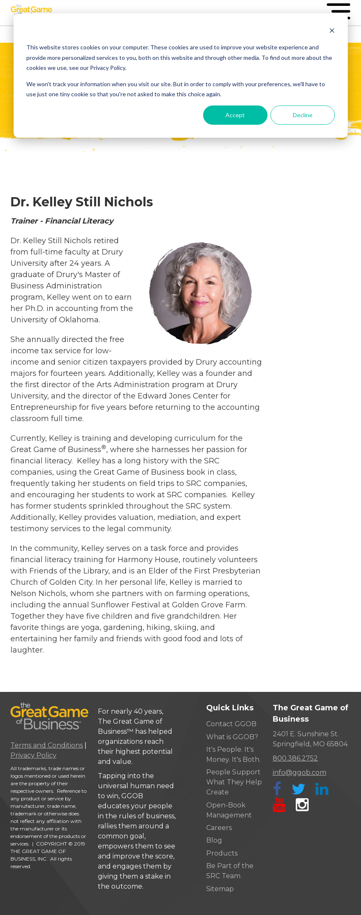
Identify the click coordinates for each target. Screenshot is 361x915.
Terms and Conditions (46, 745)
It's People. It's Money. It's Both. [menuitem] (233, 754)
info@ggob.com (299, 772)
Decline (302, 114)
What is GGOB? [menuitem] (232, 737)
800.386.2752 (295, 758)
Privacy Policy (33, 755)
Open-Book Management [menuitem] (229, 810)
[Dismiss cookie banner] (332, 31)
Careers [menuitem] (219, 828)
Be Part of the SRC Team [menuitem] (229, 871)
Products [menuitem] (222, 853)
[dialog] (180, 75)
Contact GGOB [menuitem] (231, 724)
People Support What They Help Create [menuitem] (234, 782)
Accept (235, 114)
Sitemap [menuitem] (220, 889)
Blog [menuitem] (214, 840)
